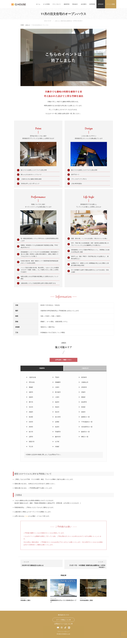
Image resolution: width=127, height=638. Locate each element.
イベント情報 (110, 4)
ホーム (38, 4)
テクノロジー (57, 4)
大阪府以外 (85, 368)
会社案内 (83, 4)
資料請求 (100, 4)
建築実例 (66, 4)
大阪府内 (42, 368)
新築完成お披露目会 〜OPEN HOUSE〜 (72, 21)
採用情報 (92, 4)
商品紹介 (75, 4)
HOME (22, 25)
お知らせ (57, 21)
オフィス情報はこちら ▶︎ (63, 619)
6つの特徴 (46, 4)
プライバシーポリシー (63, 631)
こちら (26, 516)
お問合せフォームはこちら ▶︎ (63, 624)
